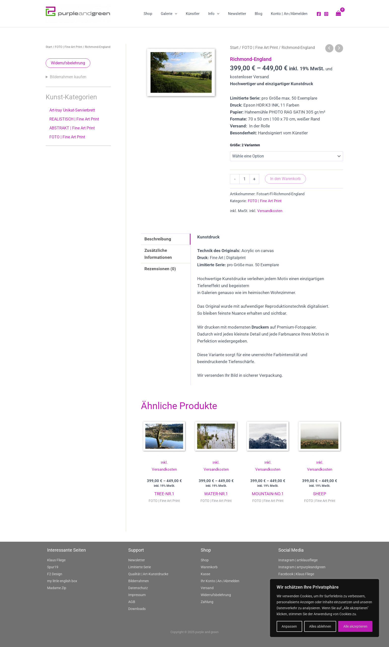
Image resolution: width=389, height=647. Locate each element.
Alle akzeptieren (355, 626)
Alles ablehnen (320, 626)
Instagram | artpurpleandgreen (301, 567)
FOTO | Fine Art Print (68, 47)
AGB (131, 602)
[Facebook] (319, 14)
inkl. (164, 462)
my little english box (62, 581)
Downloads (137, 609)
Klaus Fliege (56, 560)
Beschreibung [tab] (157, 238)
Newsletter (136, 560)
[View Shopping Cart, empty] (338, 13)
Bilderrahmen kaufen (68, 77)
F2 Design (54, 574)
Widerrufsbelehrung (68, 63)
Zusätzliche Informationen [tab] (158, 254)
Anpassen (289, 626)
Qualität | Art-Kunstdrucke (148, 574)
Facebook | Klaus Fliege (296, 574)
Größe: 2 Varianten (245, 145)
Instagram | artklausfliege (298, 560)
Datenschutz (138, 588)
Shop (205, 560)
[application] (181, 14)
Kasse (205, 574)
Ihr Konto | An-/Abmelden (220, 581)
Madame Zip (56, 588)
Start (49, 47)
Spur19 (52, 567)
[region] (324, 608)
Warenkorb (209, 567)
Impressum (137, 595)
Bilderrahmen (138, 581)
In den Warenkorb (285, 178)
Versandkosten (269, 211)
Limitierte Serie (139, 567)
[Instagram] (326, 14)
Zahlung (207, 602)
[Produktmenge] (244, 179)
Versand (207, 588)
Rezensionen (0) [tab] (160, 268)
